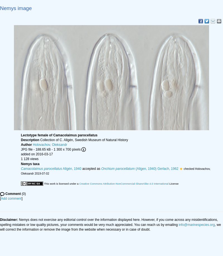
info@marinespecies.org (197, 225)
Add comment (11, 199)
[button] (181, 168)
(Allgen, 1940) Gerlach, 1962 (139, 169)
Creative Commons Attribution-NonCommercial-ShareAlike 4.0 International (123, 183)
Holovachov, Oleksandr (50, 145)
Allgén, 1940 (51, 169)
